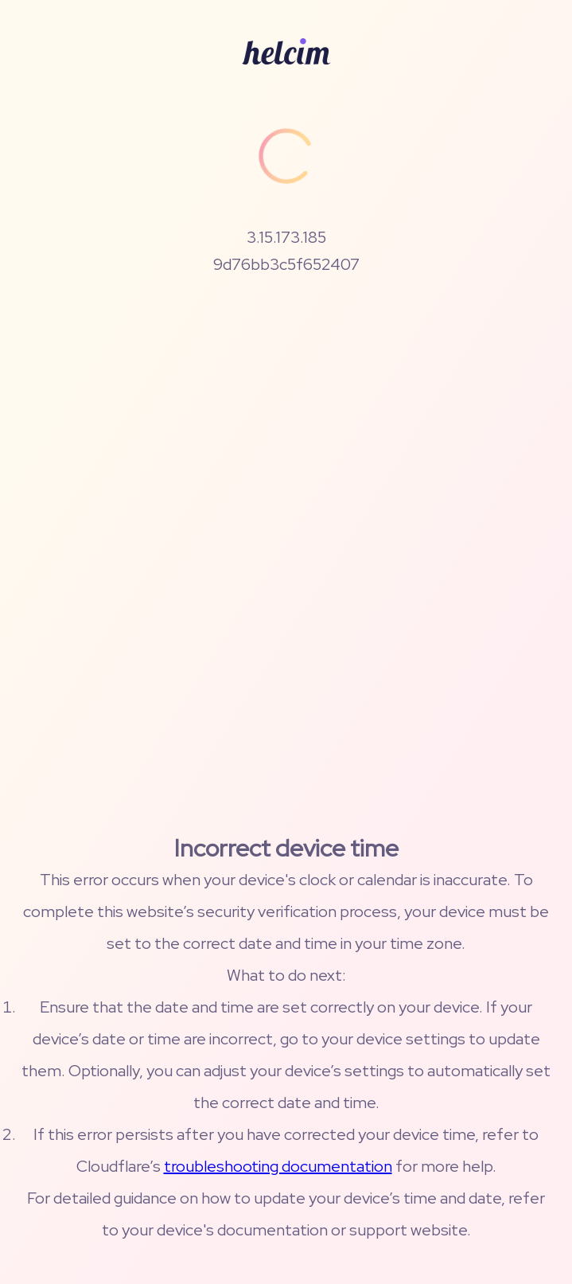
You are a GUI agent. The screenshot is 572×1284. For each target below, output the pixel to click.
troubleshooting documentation (278, 1166)
